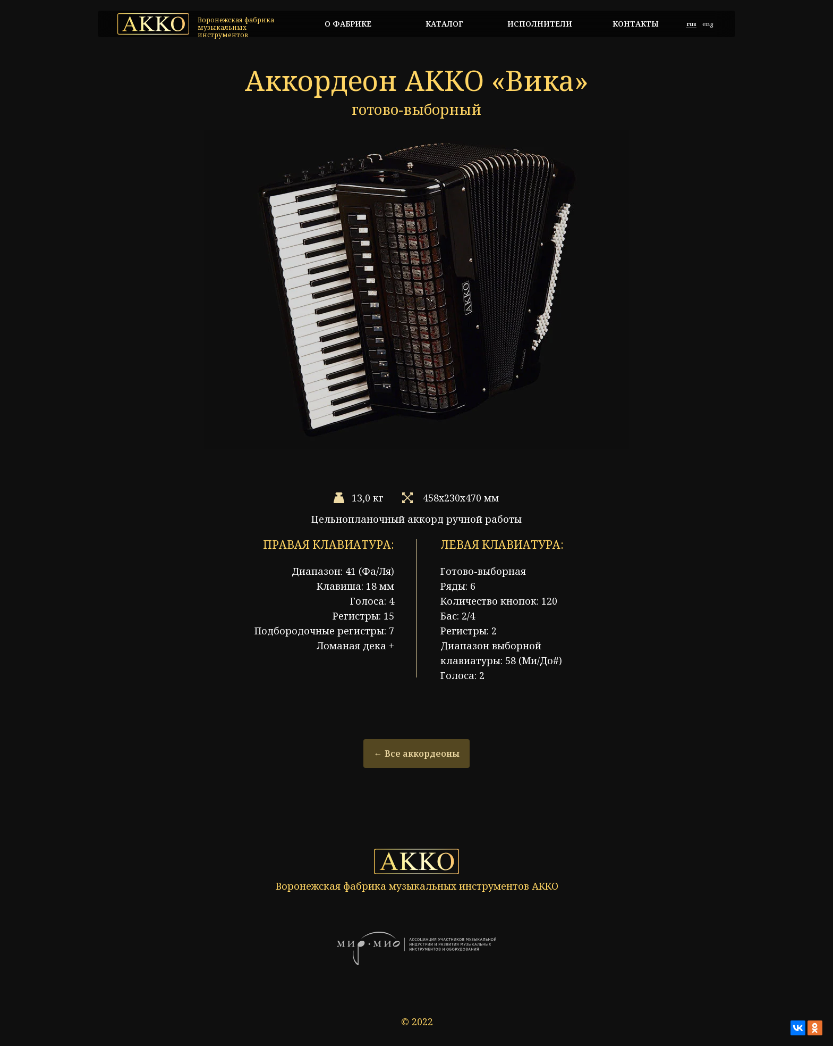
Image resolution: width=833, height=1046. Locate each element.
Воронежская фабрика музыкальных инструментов (236, 27)
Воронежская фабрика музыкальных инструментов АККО (417, 886)
